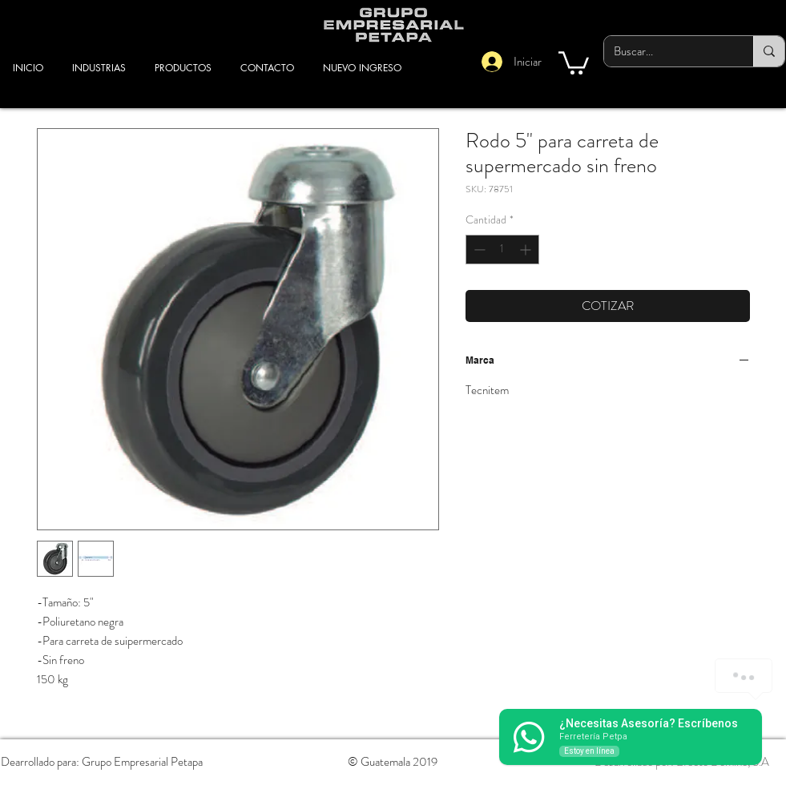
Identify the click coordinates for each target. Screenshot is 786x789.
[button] (573, 61)
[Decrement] (478, 249)
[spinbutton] (502, 249)
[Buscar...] (666, 51)
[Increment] (527, 249)
